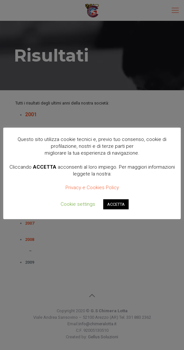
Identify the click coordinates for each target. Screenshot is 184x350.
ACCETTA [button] (116, 204)
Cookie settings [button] (78, 204)
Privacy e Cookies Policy (92, 187)
